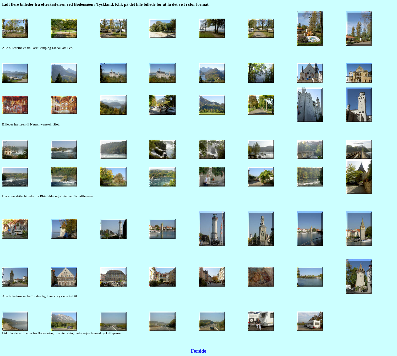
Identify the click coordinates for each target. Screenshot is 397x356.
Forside (198, 351)
